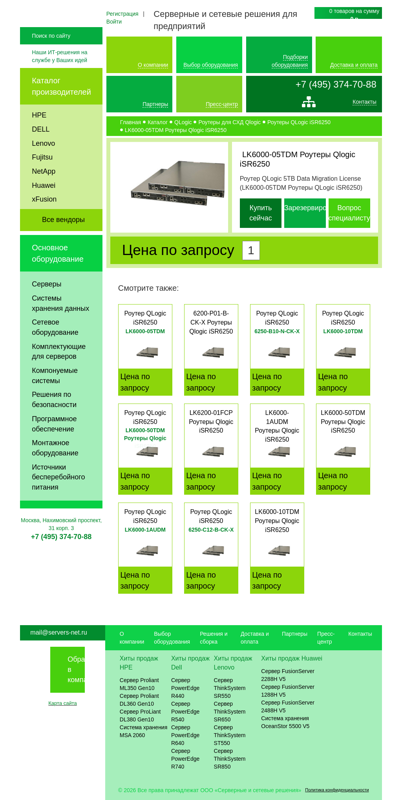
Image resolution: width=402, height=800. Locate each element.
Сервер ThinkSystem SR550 (230, 688)
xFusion (44, 216)
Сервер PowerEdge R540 (185, 712)
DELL (40, 145)
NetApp (43, 187)
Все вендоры (63, 236)
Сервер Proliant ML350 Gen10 (139, 684)
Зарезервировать (312, 208)
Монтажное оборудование (55, 464)
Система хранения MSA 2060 (144, 731)
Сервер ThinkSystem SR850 (230, 759)
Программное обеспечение (54, 440)
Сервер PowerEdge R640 (185, 735)
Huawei (43, 202)
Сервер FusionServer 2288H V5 (287, 675)
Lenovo (43, 159)
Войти (114, 21)
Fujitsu (42, 174)
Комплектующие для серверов (59, 368)
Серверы (46, 301)
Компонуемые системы (55, 392)
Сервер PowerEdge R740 (185, 759)
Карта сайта (62, 703)
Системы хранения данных (60, 319)
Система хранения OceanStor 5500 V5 (285, 722)
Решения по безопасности (54, 416)
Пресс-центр (222, 104)
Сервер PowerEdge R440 (185, 688)
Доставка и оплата (354, 65)
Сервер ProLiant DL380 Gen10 (140, 715)
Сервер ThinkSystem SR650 (230, 712)
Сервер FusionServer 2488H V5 (287, 706)
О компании (153, 65)
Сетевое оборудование (55, 344)
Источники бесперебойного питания (58, 493)
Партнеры (155, 104)
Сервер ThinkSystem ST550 (230, 735)
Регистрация (122, 14)
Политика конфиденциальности (337, 789)
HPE (39, 132)
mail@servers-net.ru (58, 632)
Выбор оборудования (210, 65)
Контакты (364, 104)
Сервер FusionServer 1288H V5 (287, 691)
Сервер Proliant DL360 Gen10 (139, 700)
